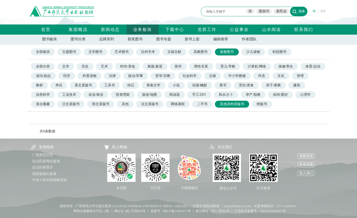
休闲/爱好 (280, 95)
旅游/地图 (149, 95)
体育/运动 (312, 66)
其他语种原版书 (232, 104)
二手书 (202, 104)
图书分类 (78, 39)
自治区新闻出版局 (46, 161)
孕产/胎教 (253, 95)
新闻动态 (110, 29)
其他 (125, 104)
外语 (261, 76)
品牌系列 (106, 39)
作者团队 (249, 39)
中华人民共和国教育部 (49, 180)
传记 (130, 85)
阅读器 (174, 95)
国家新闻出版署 (44, 174)
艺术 (104, 66)
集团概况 (78, 29)
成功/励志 (43, 76)
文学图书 (95, 52)
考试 (58, 85)
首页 (46, 29)
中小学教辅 (237, 76)
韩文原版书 (100, 104)
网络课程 (178, 104)
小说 (176, 85)
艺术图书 (122, 52)
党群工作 (207, 29)
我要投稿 (306, 156)
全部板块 (43, 52)
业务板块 (142, 29)
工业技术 (69, 95)
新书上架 (192, 39)
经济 (66, 76)
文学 (65, 66)
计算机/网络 (257, 66)
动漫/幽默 (199, 85)
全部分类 (43, 66)
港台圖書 (43, 104)
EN (323, 11)
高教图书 (201, 52)
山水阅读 (271, 29)
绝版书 (262, 104)
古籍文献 (174, 52)
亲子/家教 (273, 85)
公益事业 (239, 29)
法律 (112, 76)
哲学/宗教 (162, 76)
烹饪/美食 (246, 85)
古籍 (212, 76)
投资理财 (123, 95)
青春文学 (153, 85)
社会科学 (190, 76)
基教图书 (227, 52)
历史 (85, 66)
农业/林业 (96, 95)
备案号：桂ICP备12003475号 (170, 211)
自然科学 (43, 95)
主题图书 (69, 52)
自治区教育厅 (42, 167)
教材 (39, 85)
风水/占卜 (226, 95)
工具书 (109, 85)
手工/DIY (199, 95)
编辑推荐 (220, 39)
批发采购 (306, 165)
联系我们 (303, 29)
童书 (222, 85)
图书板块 (49, 39)
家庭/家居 (155, 66)
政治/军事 (135, 76)
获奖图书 (135, 39)
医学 (178, 66)
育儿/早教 (227, 66)
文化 (280, 76)
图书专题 (163, 39)
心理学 (305, 95)
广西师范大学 (42, 155)
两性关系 (201, 66)
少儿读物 (253, 52)
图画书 (264, 11)
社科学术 (148, 52)
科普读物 (89, 76)
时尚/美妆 (127, 66)
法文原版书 (149, 104)
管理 (300, 76)
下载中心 (174, 29)
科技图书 (279, 52)
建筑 (296, 85)
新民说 (281, 11)
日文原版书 (71, 104)
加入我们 (306, 173)
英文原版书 (83, 85)
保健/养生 (285, 66)
